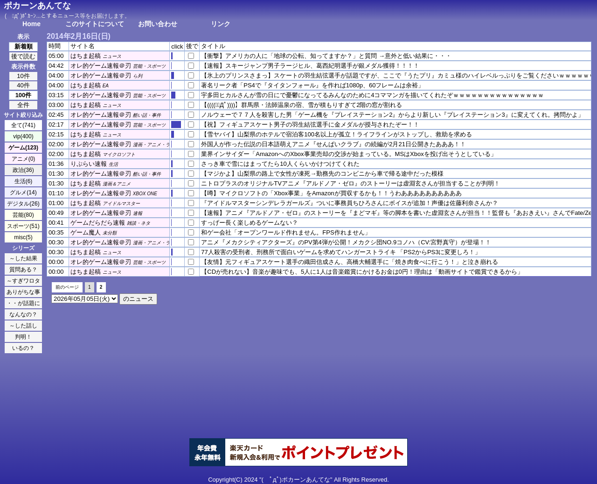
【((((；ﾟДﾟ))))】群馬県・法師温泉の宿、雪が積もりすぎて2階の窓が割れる (301, 104)
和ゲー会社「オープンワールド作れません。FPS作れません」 (285, 232)
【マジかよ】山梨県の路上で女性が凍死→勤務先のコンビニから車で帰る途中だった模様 (322, 173)
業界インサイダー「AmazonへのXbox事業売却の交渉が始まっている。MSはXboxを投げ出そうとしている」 (348, 153)
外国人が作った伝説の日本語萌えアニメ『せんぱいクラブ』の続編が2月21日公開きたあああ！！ (333, 144)
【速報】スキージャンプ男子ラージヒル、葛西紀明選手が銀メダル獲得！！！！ (310, 65)
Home (31, 24)
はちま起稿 (85, 55)
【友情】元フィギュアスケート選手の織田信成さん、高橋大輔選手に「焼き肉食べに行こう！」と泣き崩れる (349, 261)
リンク (220, 24)
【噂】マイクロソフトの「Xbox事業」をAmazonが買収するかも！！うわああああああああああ (331, 193)
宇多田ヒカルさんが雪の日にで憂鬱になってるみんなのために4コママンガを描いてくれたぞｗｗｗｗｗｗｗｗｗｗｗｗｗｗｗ (372, 95)
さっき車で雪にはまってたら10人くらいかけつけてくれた (280, 163)
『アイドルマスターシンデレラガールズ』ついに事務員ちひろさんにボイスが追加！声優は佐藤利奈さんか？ (349, 202)
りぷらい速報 (88, 163)
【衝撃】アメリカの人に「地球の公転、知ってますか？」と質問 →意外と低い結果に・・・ (326, 55)
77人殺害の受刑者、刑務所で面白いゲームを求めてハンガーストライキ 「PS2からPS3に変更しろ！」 (341, 252)
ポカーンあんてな (37, 5)
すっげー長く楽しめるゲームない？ (249, 222)
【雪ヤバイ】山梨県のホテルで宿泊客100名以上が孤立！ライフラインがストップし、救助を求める (336, 134)
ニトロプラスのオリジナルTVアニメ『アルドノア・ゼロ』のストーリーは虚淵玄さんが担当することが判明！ (350, 183)
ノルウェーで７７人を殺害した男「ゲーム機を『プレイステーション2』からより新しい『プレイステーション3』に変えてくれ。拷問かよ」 (392, 114)
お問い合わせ (157, 24)
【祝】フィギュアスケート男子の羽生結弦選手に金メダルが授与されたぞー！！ (310, 124)
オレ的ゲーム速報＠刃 (100, 65)
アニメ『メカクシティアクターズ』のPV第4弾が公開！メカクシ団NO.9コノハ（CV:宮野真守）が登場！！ (346, 242)
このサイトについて (94, 24)
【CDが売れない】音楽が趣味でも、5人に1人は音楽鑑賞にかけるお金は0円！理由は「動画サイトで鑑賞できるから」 (362, 271)
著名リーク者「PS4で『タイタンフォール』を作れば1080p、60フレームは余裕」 (312, 85)
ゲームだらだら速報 (97, 222)
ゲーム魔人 (85, 232)
